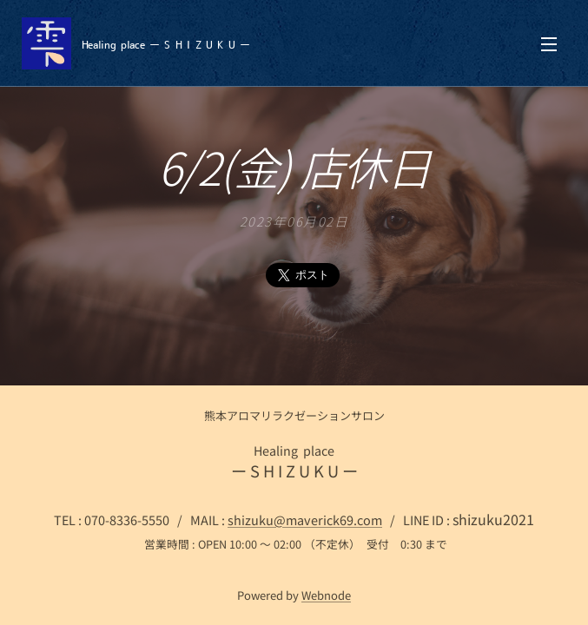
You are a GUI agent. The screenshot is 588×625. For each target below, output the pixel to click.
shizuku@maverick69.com (305, 519)
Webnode (326, 595)
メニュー (549, 44)
